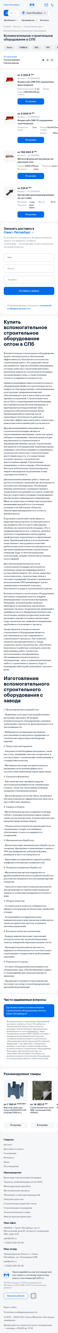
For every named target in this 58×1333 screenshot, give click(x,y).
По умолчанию (10, 57)
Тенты (9, 47)
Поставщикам (11, 1166)
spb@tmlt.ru (10, 1238)
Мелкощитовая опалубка (17, 1186)
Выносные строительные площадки (22, 1178)
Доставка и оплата (14, 1149)
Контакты (44, 20)
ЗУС (48, 47)
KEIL (37, 47)
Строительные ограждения (18, 1208)
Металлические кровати (17, 1191)
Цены (6, 1162)
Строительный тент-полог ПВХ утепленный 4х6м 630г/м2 (42, 1110)
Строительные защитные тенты (20, 1204)
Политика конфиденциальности (20, 1312)
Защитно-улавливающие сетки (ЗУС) (23, 1182)
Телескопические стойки (17, 1212)
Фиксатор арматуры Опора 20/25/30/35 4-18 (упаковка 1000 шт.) (15, 1110)
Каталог (8, 1145)
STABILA (23, 47)
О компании (10, 1153)
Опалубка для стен (14, 1199)
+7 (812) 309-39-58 (14, 1243)
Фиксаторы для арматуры (17, 1217)
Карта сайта (10, 1307)
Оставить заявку (29, 291)
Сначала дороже (11, 63)
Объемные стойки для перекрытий (22, 1195)
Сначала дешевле (12, 60)
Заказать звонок (16, 1296)
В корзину (31, 101)
